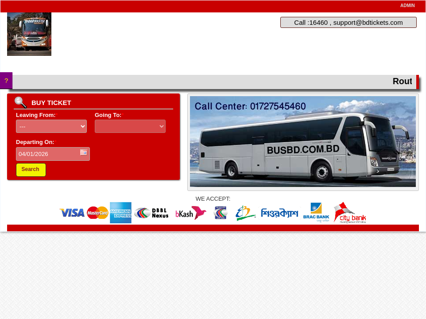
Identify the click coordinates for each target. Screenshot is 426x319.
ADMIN (407, 5)
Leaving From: (37, 115)
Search (30, 169)
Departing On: (36, 142)
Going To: (109, 115)
